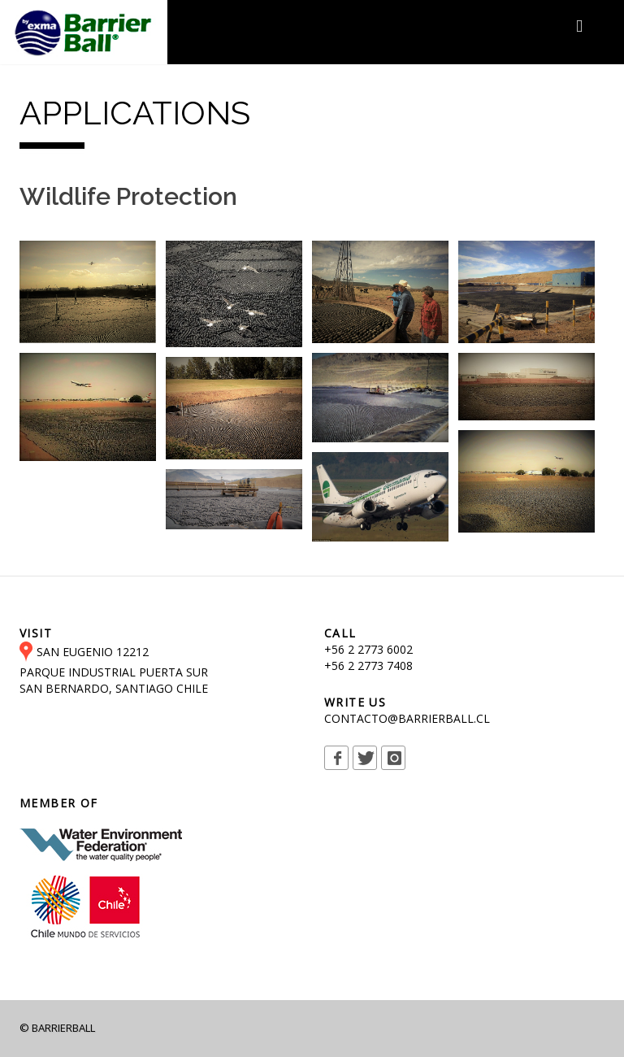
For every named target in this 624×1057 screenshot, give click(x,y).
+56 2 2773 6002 (368, 649)
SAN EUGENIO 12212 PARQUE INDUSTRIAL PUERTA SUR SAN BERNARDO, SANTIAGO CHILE (114, 670)
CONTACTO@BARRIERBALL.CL (407, 718)
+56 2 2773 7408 (368, 665)
